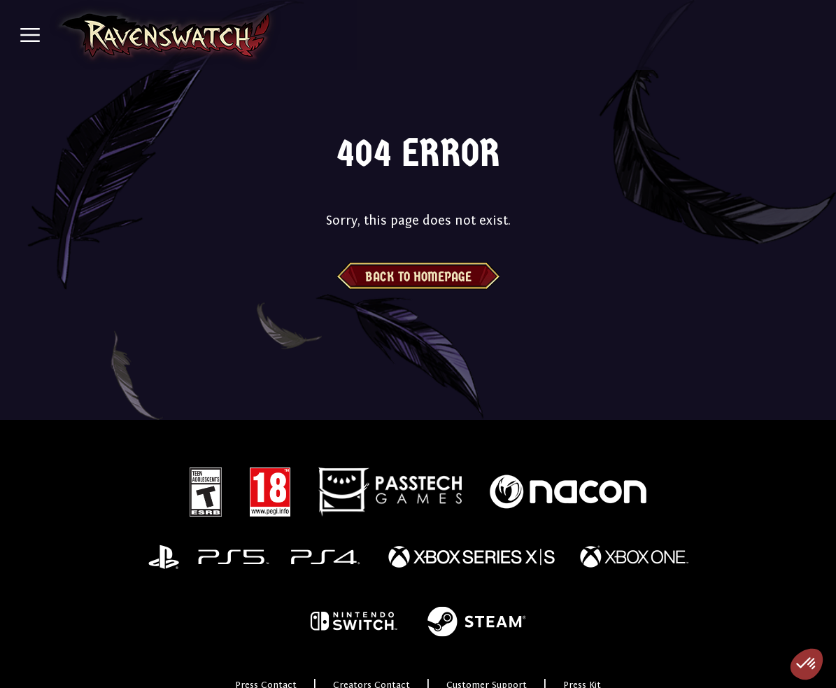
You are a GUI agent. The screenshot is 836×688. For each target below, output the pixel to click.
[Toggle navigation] (30, 35)
